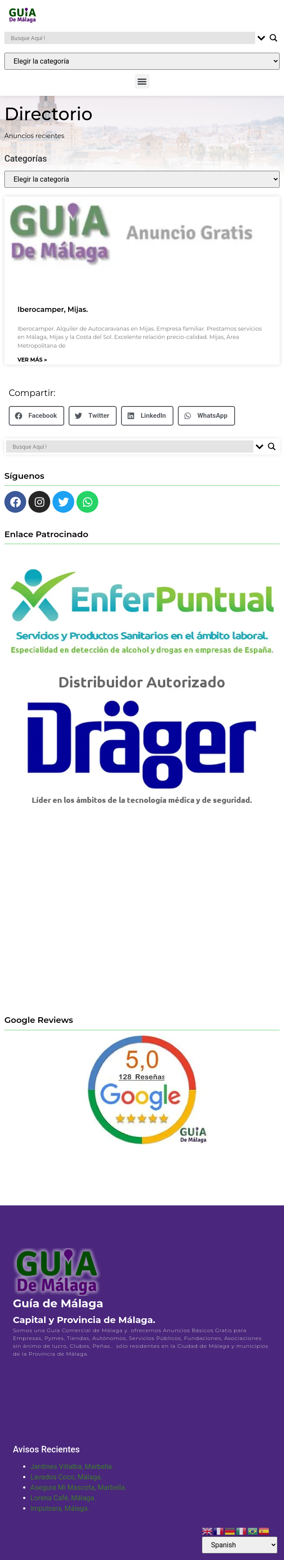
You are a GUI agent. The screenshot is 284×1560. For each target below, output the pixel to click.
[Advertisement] (82, 919)
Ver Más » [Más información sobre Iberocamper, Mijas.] (32, 365)
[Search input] (132, 38)
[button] (142, 81)
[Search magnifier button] (273, 38)
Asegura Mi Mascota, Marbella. (79, 1493)
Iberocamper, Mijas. (52, 315)
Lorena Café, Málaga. (63, 1503)
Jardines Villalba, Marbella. (72, 1472)
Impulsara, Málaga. (60, 1514)
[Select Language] (239, 1544)
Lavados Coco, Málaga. (67, 1483)
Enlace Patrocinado (46, 540)
